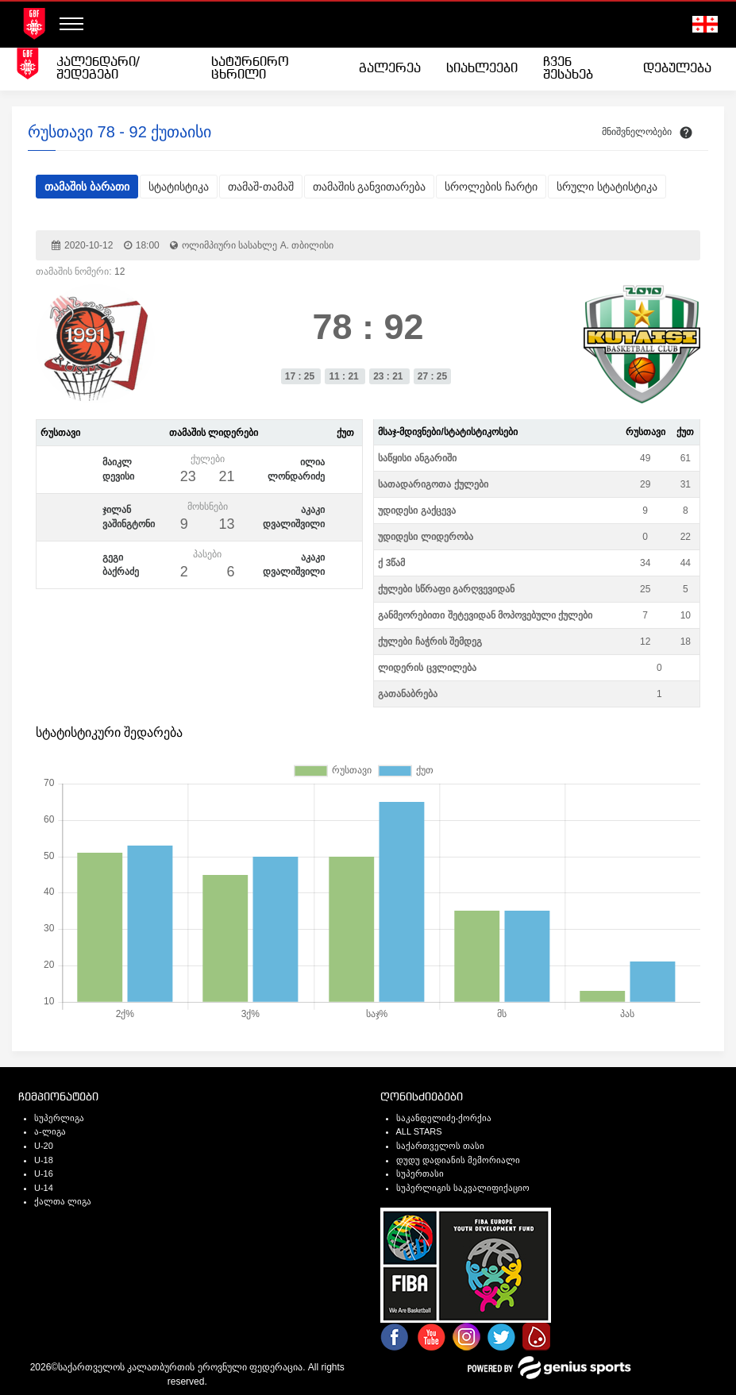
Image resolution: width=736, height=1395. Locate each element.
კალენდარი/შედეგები (97, 69)
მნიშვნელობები (637, 131)
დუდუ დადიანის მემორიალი (458, 1160)
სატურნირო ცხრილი (250, 69)
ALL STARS (419, 1131)
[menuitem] (121, 69)
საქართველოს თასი (440, 1145)
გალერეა (390, 68)
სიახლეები (482, 68)
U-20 (43, 1145)
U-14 (43, 1188)
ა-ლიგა (50, 1131)
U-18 (43, 1160)
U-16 (43, 1173)
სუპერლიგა (59, 1118)
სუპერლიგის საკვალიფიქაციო (463, 1188)
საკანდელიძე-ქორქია (444, 1118)
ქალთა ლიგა (62, 1201)
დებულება (677, 68)
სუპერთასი (420, 1173)
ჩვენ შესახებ (568, 69)
